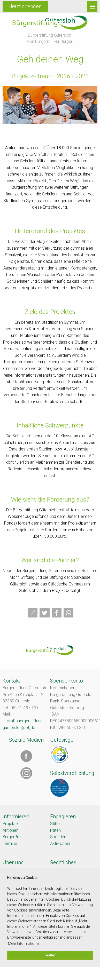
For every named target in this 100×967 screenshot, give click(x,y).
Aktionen (10, 830)
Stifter (55, 823)
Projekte (10, 823)
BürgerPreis (13, 836)
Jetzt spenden (25, 6)
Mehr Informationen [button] (24, 943)
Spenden (58, 836)
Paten (55, 830)
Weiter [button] (50, 955)
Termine (10, 843)
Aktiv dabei (60, 843)
